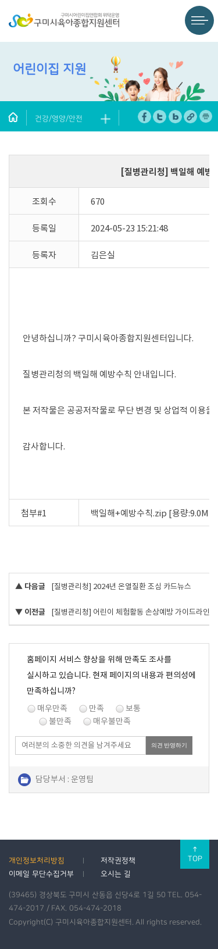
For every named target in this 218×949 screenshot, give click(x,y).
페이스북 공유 (144, 116)
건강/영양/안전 (59, 119)
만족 (96, 708)
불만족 (60, 721)
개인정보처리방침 (37, 861)
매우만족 (52, 708)
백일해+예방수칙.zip (129, 513)
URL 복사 (190, 116)
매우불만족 (112, 721)
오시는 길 (116, 874)
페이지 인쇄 (205, 116)
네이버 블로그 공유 (175, 116)
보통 (133, 708)
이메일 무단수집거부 (41, 874)
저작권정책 (118, 861)
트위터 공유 (159, 116)
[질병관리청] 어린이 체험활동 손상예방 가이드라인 (130, 612)
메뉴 (199, 20)
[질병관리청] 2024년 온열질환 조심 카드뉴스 (121, 586)
